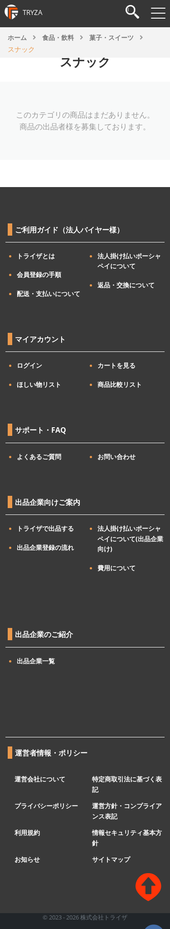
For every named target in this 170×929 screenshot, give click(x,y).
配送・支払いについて (48, 293)
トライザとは (36, 256)
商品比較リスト (119, 384)
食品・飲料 (58, 37)
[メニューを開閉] (158, 13)
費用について (116, 567)
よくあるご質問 (39, 456)
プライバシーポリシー (46, 805)
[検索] (132, 13)
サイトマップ (111, 859)
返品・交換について (126, 285)
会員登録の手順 (39, 274)
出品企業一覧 (36, 661)
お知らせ (27, 859)
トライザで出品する (45, 528)
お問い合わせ (116, 456)
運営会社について (40, 779)
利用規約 (27, 832)
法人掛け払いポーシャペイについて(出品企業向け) (130, 538)
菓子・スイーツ (111, 37)
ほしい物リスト (39, 384)
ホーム (17, 37)
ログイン (29, 365)
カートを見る (116, 365)
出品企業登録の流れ (45, 547)
